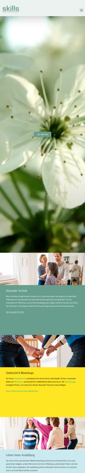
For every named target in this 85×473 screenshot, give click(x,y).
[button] (81, 10)
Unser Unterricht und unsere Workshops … (23, 391)
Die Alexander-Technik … (15, 312)
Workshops (18, 381)
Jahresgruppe (70, 381)
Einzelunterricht (20, 378)
